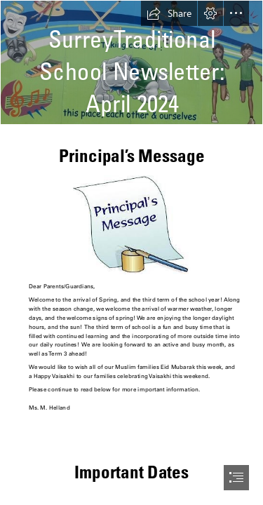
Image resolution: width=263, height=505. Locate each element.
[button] (169, 13)
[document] (131, 252)
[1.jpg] (131, 224)
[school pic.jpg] (131, 62)
